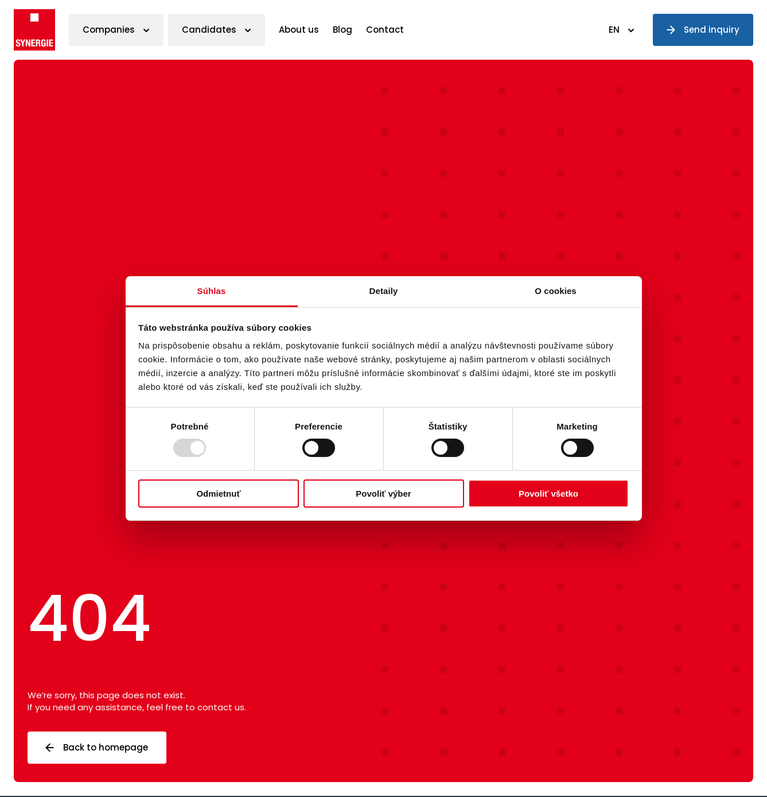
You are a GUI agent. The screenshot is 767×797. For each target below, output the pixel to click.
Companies (109, 30)
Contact (385, 30)
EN (614, 30)
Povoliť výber (383, 493)
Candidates (209, 30)
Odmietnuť (218, 493)
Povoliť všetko (548, 493)
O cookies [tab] (556, 291)
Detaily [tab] (383, 291)
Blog (342, 30)
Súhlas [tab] (211, 291)
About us (299, 30)
